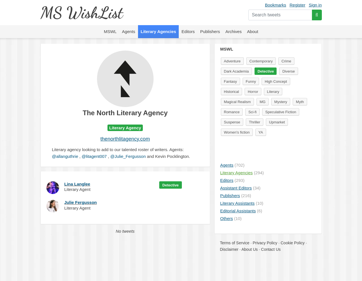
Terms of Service (234, 243)
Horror (253, 92)
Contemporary (261, 61)
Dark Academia (236, 71)
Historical (231, 92)
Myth (300, 102)
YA (260, 132)
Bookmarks (275, 5)
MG (263, 102)
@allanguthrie (65, 156)
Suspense (232, 122)
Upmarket (277, 122)
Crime (286, 61)
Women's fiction (237, 132)
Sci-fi (252, 112)
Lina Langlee (77, 184)
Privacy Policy (265, 243)
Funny (251, 81)
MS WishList (81, 12)
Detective (170, 185)
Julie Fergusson (80, 202)
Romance (232, 112)
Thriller (254, 122)
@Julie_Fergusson (128, 156)
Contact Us (271, 249)
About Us (250, 249)
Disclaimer (229, 249)
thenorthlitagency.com (125, 139)
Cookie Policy (293, 243)
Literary (273, 92)
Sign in (315, 5)
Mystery (280, 102)
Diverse (288, 71)
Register (297, 5)
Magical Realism (237, 102)
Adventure (232, 61)
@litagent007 (94, 156)
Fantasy (230, 81)
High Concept (276, 81)
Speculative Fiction (280, 112)
